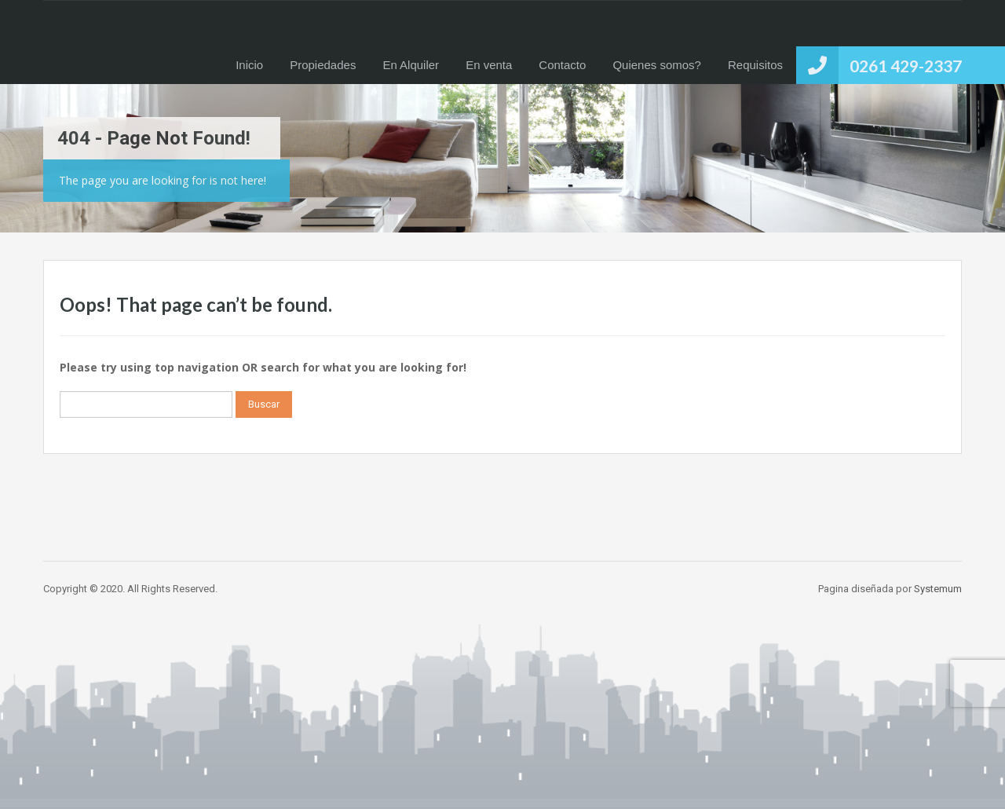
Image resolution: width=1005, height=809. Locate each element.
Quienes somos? (656, 64)
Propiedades (323, 64)
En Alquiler (410, 64)
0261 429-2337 (906, 65)
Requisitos (755, 64)
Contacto (562, 64)
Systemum (938, 589)
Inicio (249, 64)
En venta (489, 64)
